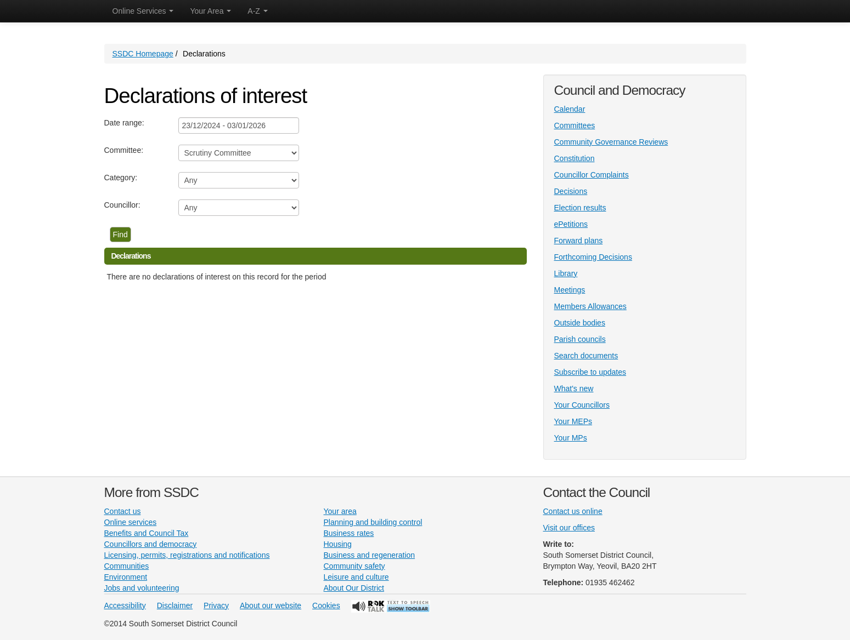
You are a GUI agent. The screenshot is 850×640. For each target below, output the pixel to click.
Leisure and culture (356, 577)
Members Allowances (590, 306)
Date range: (124, 122)
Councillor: (122, 205)
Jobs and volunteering (141, 588)
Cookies (326, 605)
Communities (126, 566)
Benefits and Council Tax (146, 533)
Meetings (570, 289)
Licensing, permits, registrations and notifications (187, 555)
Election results (580, 207)
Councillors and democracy (150, 544)
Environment (126, 577)
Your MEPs (573, 421)
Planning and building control (373, 522)
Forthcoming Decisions (593, 257)
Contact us (122, 511)
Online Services (143, 11)
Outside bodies (579, 322)
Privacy (216, 605)
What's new (574, 388)
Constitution (574, 158)
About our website (270, 605)
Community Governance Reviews (611, 142)
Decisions (571, 191)
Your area (340, 511)
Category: (121, 177)
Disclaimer (175, 605)
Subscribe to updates (590, 372)
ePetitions (571, 224)
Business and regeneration (369, 555)
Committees (574, 125)
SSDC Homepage (142, 53)
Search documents (586, 355)
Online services (130, 522)
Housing (338, 544)
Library (566, 273)
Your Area (210, 11)
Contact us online (573, 511)
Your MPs (570, 437)
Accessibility (125, 605)
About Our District (354, 588)
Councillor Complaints (591, 174)
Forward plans (578, 240)
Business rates (349, 533)
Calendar (570, 109)
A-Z (257, 11)
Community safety (354, 566)
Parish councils (580, 339)
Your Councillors (582, 405)
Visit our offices (569, 527)
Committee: (124, 150)
